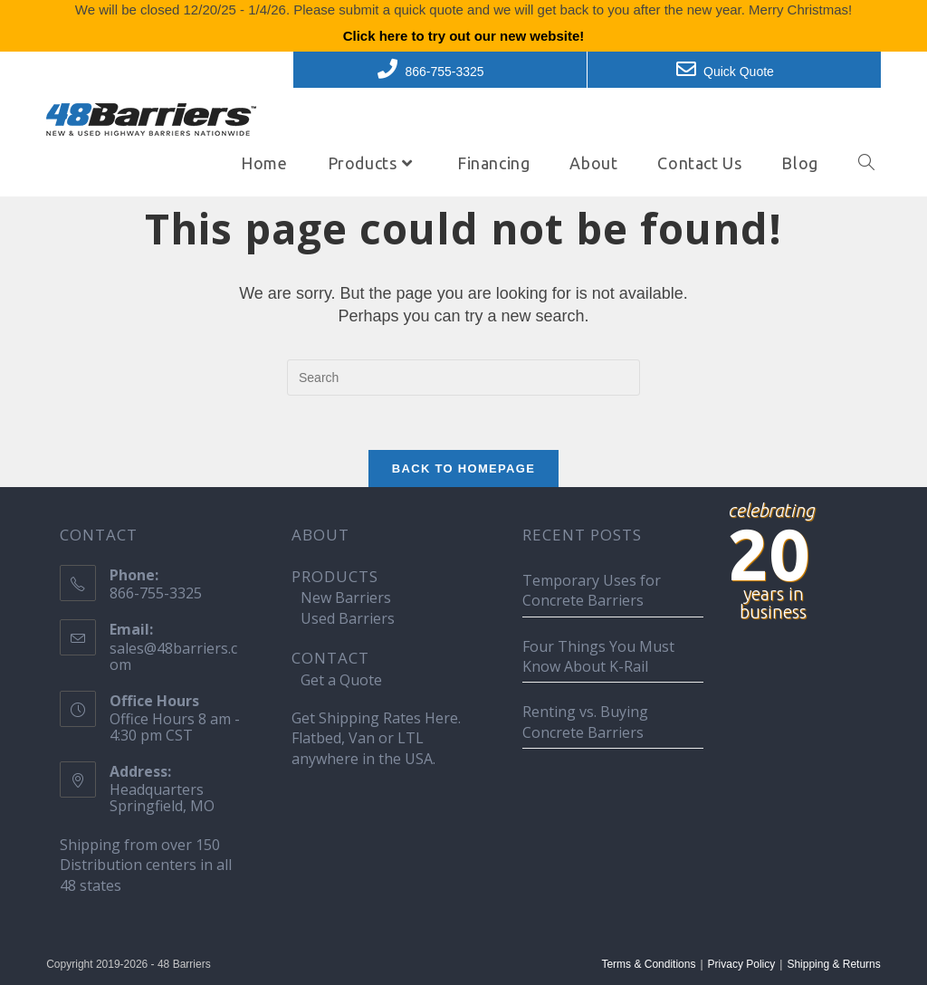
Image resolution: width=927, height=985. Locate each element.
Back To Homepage (463, 468)
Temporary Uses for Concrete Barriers (591, 590)
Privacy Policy (742, 964)
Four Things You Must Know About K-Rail (598, 656)
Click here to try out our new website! (464, 35)
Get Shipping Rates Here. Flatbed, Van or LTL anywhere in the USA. (376, 738)
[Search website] (866, 163)
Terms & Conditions (648, 964)
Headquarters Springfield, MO (162, 797)
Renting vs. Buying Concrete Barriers (585, 721)
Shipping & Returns (833, 964)
